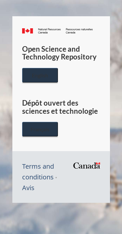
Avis (28, 187)
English (40, 75)
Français (40, 129)
